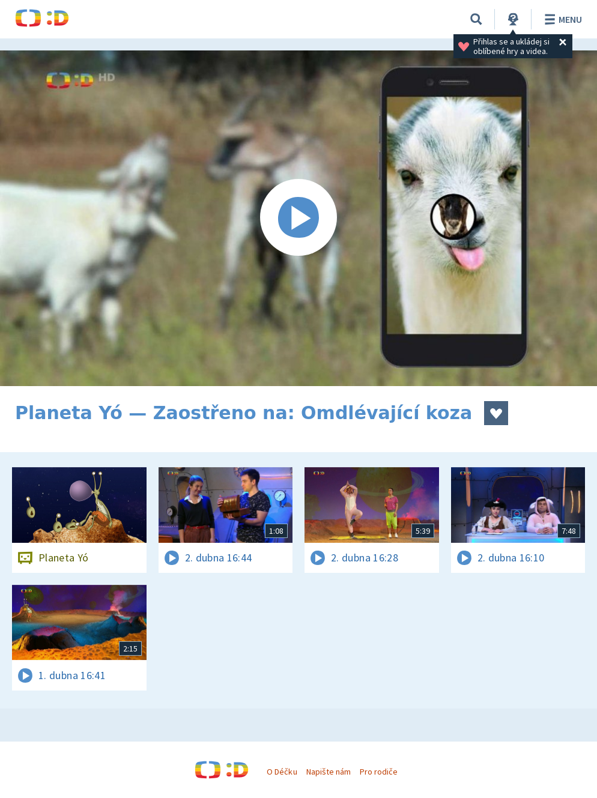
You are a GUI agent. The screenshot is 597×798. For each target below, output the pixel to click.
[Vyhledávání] (476, 19)
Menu (561, 19)
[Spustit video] (298, 218)
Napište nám (328, 771)
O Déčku (282, 771)
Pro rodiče (379, 771)
